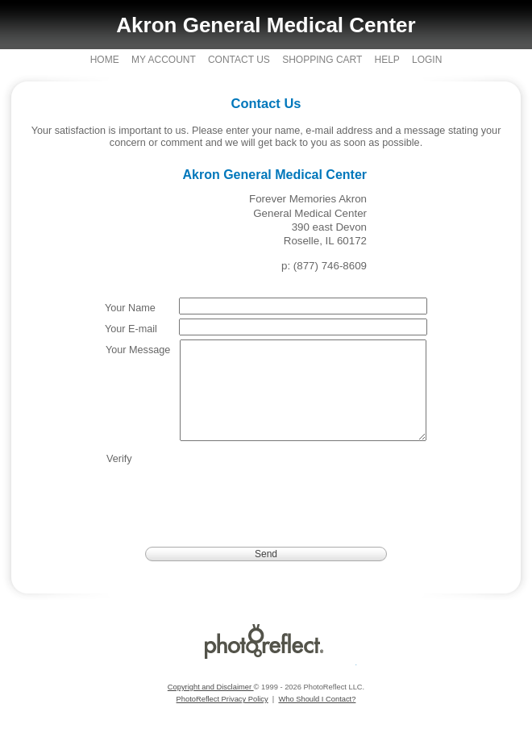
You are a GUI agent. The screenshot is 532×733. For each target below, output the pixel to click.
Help (386, 59)
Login (427, 59)
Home (104, 59)
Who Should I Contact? (316, 718)
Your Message (138, 350)
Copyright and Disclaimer (211, 706)
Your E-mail (131, 329)
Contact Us (239, 59)
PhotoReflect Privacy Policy (222, 718)
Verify (119, 478)
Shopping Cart (322, 59)
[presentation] (303, 500)
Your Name (130, 308)
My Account (163, 59)
